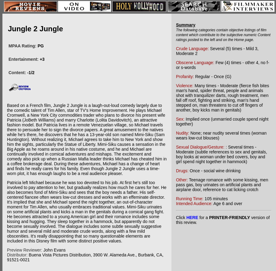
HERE (192, 217)
